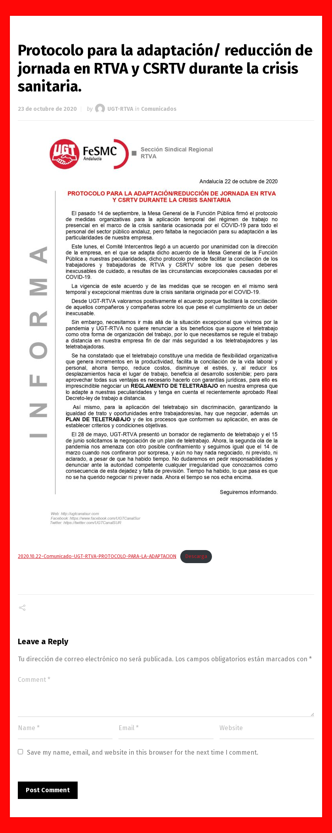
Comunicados (159, 109)
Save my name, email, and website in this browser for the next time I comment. (142, 752)
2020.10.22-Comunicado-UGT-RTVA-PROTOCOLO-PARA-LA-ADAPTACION (97, 556)
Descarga (196, 556)
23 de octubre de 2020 (47, 109)
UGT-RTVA (120, 109)
